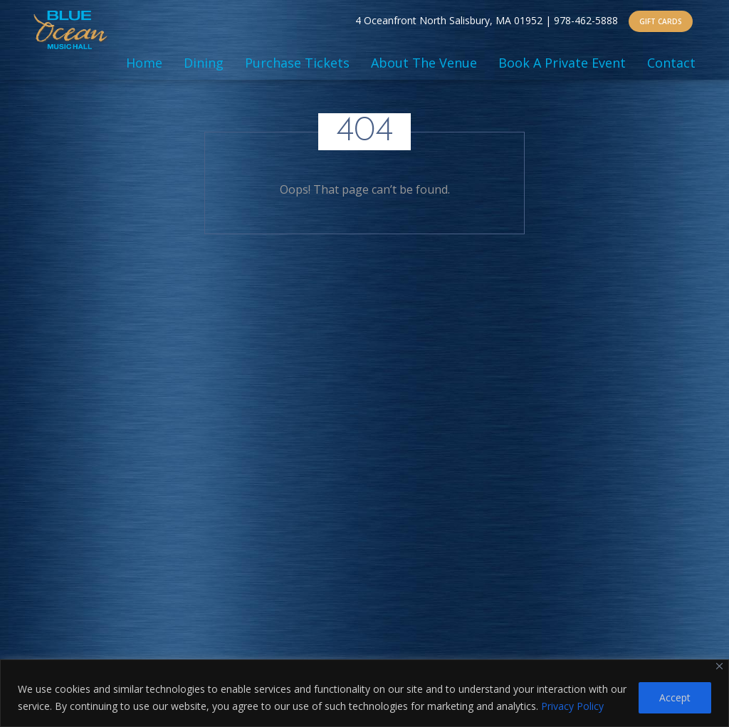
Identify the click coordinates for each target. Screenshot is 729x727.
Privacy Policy (572, 706)
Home (144, 62)
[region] (364, 693)
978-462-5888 (586, 20)
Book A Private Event (562, 62)
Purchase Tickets (297, 62)
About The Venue (424, 62)
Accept (675, 697)
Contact (671, 62)
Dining (204, 62)
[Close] (719, 666)
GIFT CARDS (660, 21)
